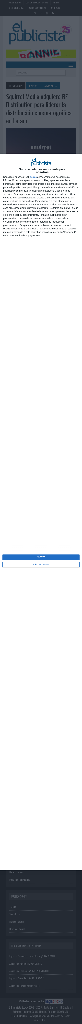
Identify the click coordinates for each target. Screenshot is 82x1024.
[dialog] (41, 512)
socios (33, 177)
